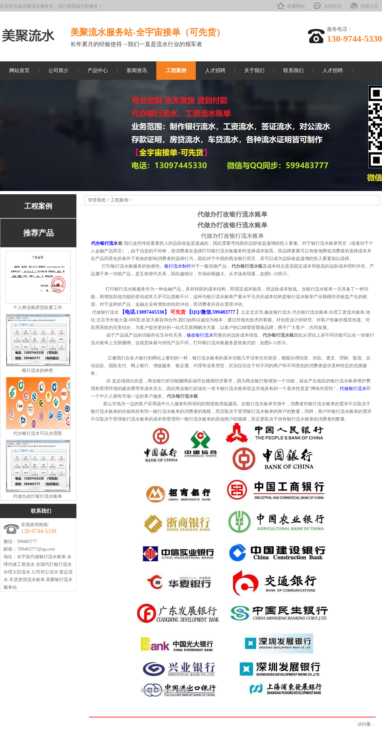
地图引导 (363, 5)
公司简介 (58, 70)
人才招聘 (215, 70)
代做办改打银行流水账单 (37, 496)
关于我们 (254, 70)
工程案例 (176, 70)
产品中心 (98, 70)
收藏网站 (290, 5)
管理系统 (97, 200)
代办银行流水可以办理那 (37, 433)
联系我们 (293, 70)
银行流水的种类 (37, 370)
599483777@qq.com (36, 549)
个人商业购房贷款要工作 (37, 307)
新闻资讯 (137, 70)
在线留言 (327, 5)
